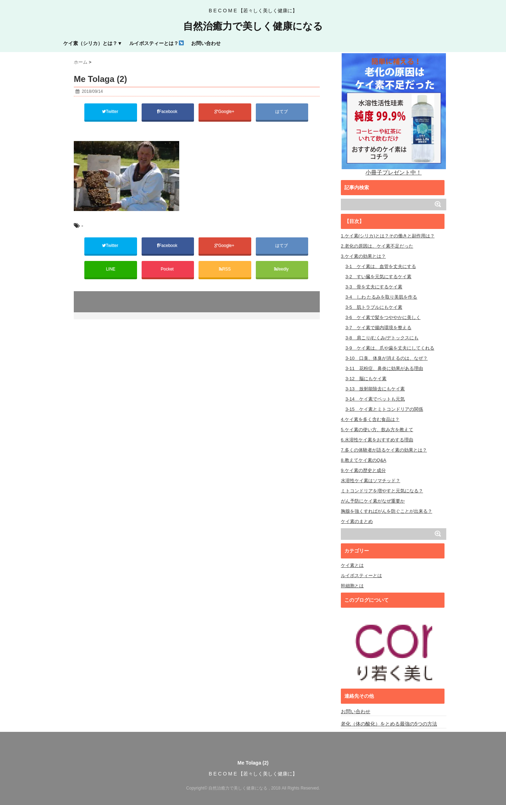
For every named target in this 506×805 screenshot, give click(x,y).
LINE (110, 269)
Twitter (110, 111)
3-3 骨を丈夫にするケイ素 (373, 286)
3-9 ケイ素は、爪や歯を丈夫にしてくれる (389, 348)
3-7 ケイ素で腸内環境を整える (378, 327)
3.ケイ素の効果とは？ (363, 256)
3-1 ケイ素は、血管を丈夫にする (380, 266)
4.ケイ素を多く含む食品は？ (370, 419)
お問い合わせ (206, 43)
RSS (225, 269)
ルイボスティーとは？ (156, 43)
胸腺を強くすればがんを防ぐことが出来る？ (386, 511)
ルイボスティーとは (361, 575)
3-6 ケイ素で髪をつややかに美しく (383, 317)
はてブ (282, 111)
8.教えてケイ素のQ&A (363, 460)
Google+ (224, 111)
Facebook (168, 111)
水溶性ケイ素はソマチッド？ (370, 480)
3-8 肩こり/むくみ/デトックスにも (382, 337)
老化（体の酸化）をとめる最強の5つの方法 (389, 724)
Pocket (168, 269)
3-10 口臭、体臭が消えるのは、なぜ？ (386, 358)
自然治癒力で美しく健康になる (253, 26)
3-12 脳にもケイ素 (366, 378)
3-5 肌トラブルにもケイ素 (373, 307)
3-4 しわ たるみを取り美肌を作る (381, 297)
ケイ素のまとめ (357, 521)
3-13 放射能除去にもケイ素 (375, 388)
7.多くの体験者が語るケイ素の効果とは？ (384, 450)
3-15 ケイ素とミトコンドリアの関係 (384, 409)
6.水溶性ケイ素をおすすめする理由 (377, 439)
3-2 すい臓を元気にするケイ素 (378, 276)
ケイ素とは (352, 565)
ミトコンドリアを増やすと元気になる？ (382, 490)
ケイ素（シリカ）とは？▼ (92, 43)
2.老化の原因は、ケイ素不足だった (377, 246)
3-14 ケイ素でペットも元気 (375, 399)
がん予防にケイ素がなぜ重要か (373, 501)
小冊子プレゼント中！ (394, 113)
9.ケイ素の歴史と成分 (363, 470)
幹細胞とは (352, 585)
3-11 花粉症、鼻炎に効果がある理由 (384, 368)
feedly (282, 269)
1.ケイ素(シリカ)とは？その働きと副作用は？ (388, 235)
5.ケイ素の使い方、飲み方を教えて (377, 429)
